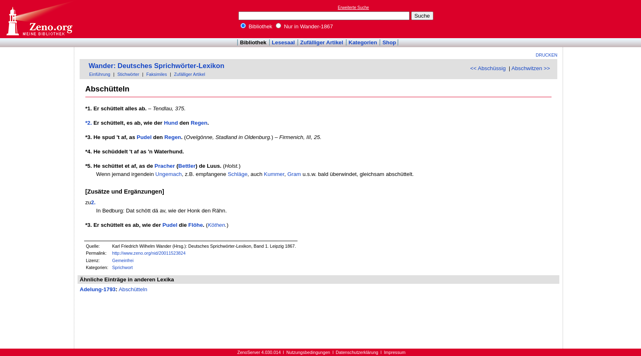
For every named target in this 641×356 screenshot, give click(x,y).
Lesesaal (283, 42)
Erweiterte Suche (353, 7)
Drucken (547, 54)
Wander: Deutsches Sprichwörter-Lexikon (156, 66)
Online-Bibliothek (39, 19)
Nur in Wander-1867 (304, 26)
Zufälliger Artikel (321, 42)
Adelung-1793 (97, 289)
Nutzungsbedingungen (308, 352)
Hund (171, 123)
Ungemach (169, 174)
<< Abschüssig (488, 68)
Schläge (237, 174)
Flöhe (195, 225)
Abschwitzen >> (530, 68)
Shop (389, 42)
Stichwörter (128, 74)
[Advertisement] (603, 18)
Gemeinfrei (122, 260)
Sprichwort (122, 267)
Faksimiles (156, 74)
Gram (294, 174)
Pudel (144, 137)
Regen (199, 123)
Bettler (186, 166)
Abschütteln (133, 289)
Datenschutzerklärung (357, 352)
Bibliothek (256, 26)
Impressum (394, 352)
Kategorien (362, 42)
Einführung (99, 74)
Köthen (216, 225)
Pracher (165, 166)
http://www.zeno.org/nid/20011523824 (148, 253)
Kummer (274, 174)
